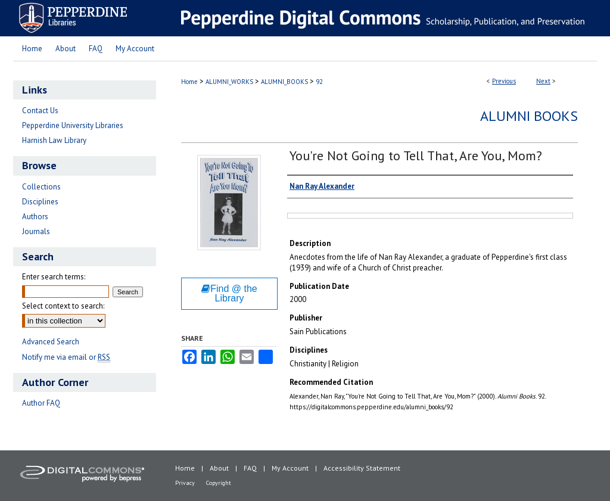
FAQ (250, 467)
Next (543, 81)
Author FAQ (41, 403)
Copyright (218, 483)
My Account (290, 467)
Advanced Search (50, 342)
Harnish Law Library (54, 140)
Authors (35, 216)
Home (189, 81)
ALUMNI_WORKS (229, 81)
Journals (36, 231)
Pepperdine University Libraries (72, 125)
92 (319, 81)
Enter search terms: (53, 277)
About (219, 467)
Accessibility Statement (361, 467)
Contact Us (40, 110)
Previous (504, 81)
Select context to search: (63, 306)
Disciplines (40, 202)
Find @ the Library (229, 293)
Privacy (185, 483)
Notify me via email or (66, 357)
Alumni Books (529, 116)
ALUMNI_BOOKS (284, 81)
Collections (41, 187)
